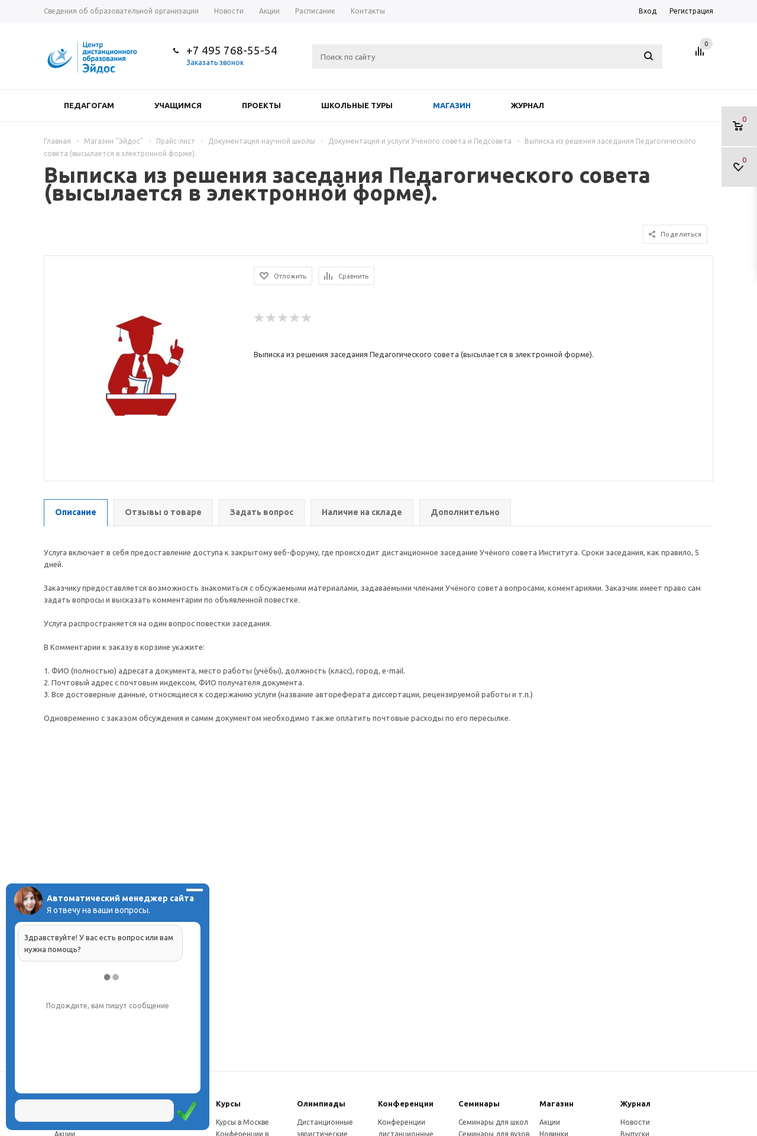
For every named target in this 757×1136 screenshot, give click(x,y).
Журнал (527, 105)
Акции (549, 1122)
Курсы (228, 1103)
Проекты (261, 105)
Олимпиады (321, 1103)
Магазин (452, 105)
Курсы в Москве (242, 1122)
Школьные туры (357, 105)
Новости (635, 1122)
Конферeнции (406, 1103)
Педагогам (89, 105)
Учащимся (178, 105)
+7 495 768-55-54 (231, 50)
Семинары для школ (493, 1122)
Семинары (479, 1103)
